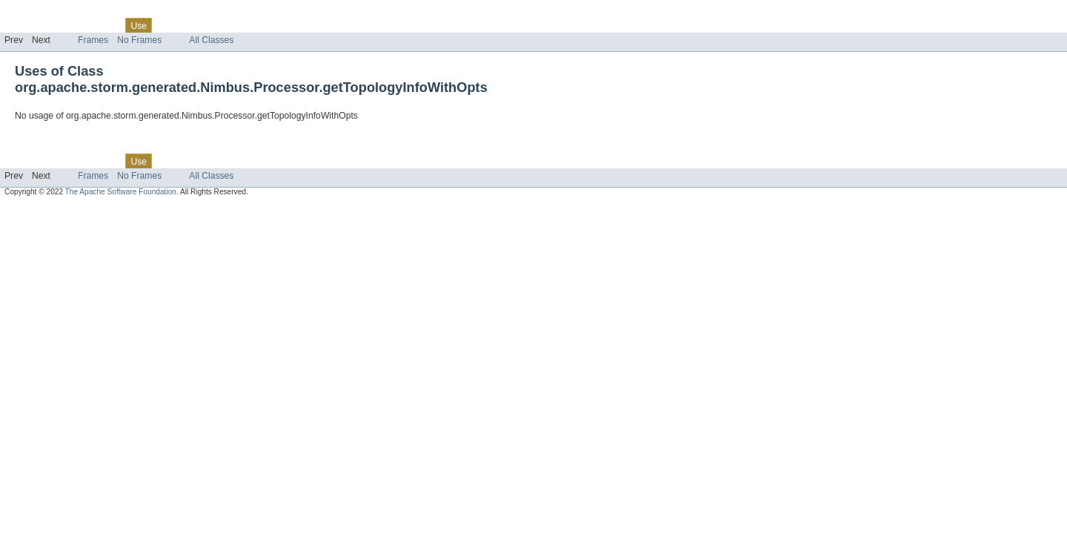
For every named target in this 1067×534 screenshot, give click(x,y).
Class (106, 25)
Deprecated (210, 25)
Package (68, 25)
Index (253, 25)
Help (282, 25)
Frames (93, 40)
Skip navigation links (41, 12)
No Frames (139, 40)
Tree (169, 25)
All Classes (211, 40)
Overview (23, 25)
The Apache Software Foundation (120, 192)
